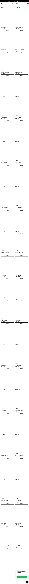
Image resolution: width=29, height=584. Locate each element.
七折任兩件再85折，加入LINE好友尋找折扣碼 (14, 1)
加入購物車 (7, 30)
